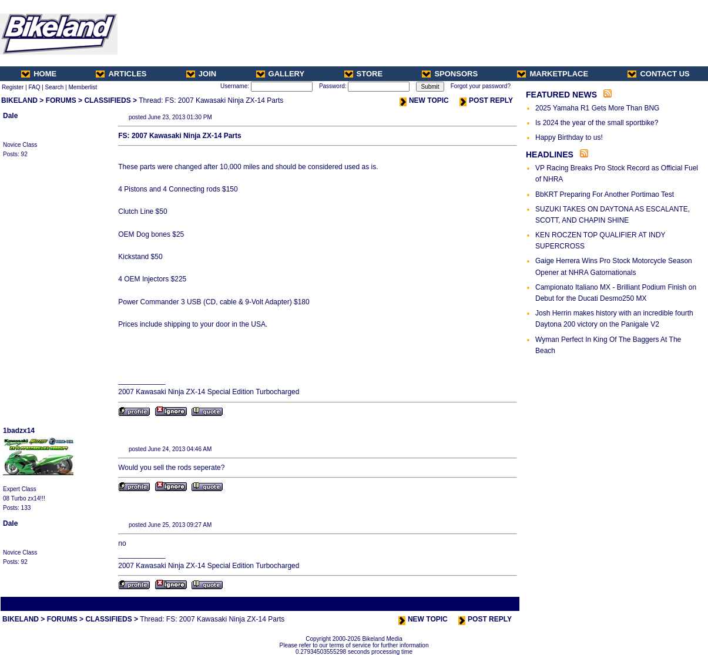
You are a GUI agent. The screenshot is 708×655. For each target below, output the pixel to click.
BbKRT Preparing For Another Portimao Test (604, 194)
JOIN (201, 73)
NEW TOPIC (424, 100)
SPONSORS (450, 73)
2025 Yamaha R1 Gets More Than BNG (597, 108)
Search (54, 87)
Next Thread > (497, 603)
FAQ (34, 87)
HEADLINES (549, 154)
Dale (10, 116)
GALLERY (280, 73)
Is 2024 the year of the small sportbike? (596, 123)
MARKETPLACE (552, 73)
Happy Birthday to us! (569, 137)
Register (13, 87)
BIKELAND (19, 100)
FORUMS (61, 100)
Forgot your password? (481, 86)
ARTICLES (121, 73)
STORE (363, 73)
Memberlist (82, 87)
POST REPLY (486, 100)
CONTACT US (658, 73)
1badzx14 (19, 430)
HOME (38, 73)
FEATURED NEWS (561, 94)
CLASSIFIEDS (107, 100)
